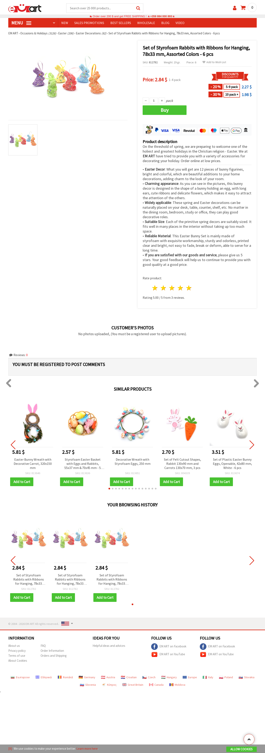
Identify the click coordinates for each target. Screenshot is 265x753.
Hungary (169, 677)
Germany (87, 677)
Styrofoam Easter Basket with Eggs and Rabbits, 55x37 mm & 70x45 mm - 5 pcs (82, 464)
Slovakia (246, 677)
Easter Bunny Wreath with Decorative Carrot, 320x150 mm (33, 464)
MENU (21, 23)
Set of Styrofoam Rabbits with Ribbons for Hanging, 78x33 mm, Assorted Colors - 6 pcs (28, 579)
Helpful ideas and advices (109, 646)
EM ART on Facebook (168, 646)
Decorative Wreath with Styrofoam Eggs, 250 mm (133, 462)
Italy (208, 677)
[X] (10, 749)
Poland (226, 677)
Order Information (52, 651)
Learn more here (87, 749)
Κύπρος (109, 685)
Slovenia (88, 685)
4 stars (180, 288)
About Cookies (17, 661)
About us (14, 646)
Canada (156, 685)
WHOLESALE (146, 23)
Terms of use (16, 656)
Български (20, 677)
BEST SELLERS (120, 23)
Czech (148, 677)
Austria (108, 677)
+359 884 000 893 (161, 16)
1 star (155, 288)
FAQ (43, 646)
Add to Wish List (214, 62)
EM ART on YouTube (168, 654)
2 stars (163, 288)
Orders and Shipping (54, 656)
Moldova (177, 685)
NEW (64, 23)
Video (180, 23)
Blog (165, 23)
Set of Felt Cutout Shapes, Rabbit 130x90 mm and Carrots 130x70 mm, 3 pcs (182, 464)
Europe (190, 677)
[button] (109, 489)
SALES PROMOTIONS (89, 23)
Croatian (129, 677)
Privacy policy (17, 651)
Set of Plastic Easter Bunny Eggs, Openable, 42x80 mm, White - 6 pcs (232, 464)
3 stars (172, 288)
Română (65, 677)
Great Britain (132, 685)
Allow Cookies (241, 749)
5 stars (189, 288)
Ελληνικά (43, 677)
